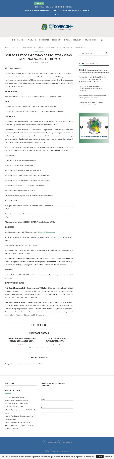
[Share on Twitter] (38, 325)
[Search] (102, 40)
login (20, 364)
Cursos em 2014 (27, 47)
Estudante (77, 40)
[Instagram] (58, 14)
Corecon (20, 40)
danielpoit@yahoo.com (46, 232)
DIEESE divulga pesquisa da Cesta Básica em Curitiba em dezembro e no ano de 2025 (94, 71)
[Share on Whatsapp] (42, 325)
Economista (56, 40)
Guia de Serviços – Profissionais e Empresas (74, 11)
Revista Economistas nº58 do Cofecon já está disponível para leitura (92, 97)
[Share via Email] (45, 325)
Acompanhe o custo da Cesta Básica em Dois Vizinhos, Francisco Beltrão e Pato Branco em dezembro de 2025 (92, 79)
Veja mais (108, 456)
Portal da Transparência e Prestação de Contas (41, 11)
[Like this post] (33, 325)
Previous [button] (81, 127)
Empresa (67, 40)
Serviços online (90, 40)
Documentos (44, 40)
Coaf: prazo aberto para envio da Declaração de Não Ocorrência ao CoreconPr (90, 88)
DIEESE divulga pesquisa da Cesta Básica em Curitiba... (53, 7)
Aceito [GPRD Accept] (100, 457)
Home (13, 40)
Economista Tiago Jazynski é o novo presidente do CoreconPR (91, 104)
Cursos (15, 47)
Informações (31, 40)
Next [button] (106, 127)
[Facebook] (55, 14)
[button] (46, 3)
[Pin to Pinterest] (40, 325)
